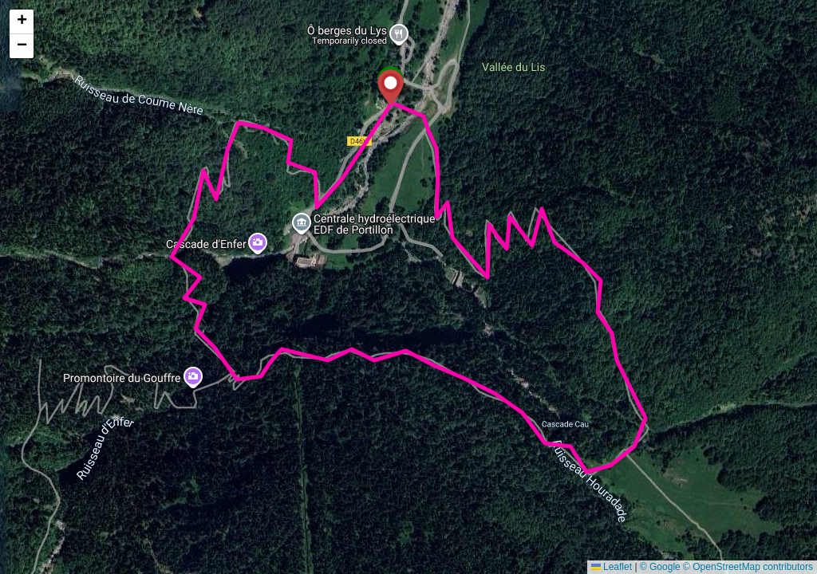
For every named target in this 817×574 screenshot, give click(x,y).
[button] (390, 87)
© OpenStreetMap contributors (748, 566)
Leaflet (611, 566)
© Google (660, 566)
